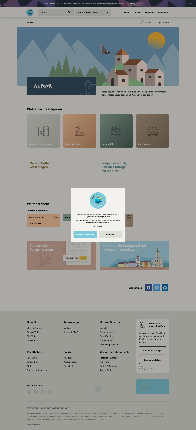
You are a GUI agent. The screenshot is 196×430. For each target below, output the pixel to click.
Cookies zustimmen (85, 234)
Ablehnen (110, 234)
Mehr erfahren (98, 226)
